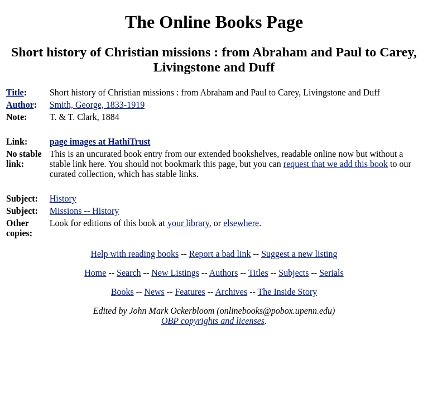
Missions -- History (84, 211)
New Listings (175, 272)
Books (122, 291)
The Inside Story (288, 291)
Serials (331, 272)
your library (188, 223)
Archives (231, 291)
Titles (258, 272)
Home (95, 272)
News (154, 291)
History (63, 198)
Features (190, 291)
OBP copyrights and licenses (213, 321)
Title (15, 92)
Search (129, 272)
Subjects (293, 272)
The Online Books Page (214, 22)
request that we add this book (335, 164)
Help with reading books (134, 254)
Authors (223, 272)
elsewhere (241, 223)
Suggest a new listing (299, 254)
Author (20, 104)
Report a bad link (220, 254)
